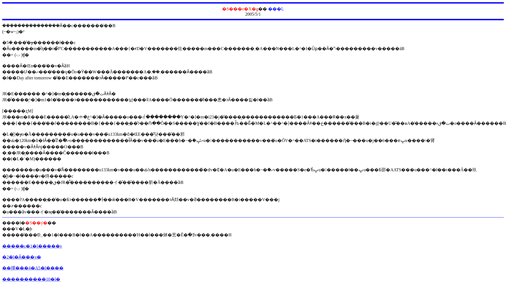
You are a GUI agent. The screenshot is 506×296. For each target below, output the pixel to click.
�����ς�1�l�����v (32, 246)
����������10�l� (31, 279)
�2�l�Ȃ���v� (21, 257)
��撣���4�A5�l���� (33, 268)
